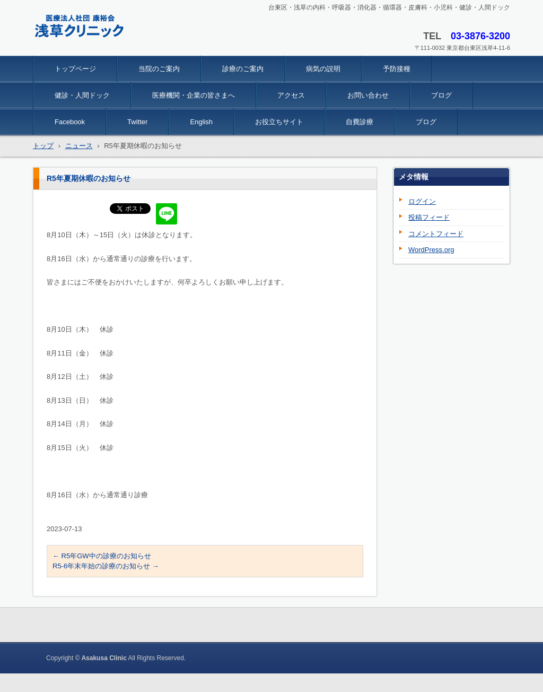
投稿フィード (429, 217)
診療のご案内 (243, 69)
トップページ (75, 69)
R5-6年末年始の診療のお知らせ (105, 566)
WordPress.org (431, 250)
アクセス (291, 95)
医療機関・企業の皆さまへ (193, 95)
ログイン (422, 201)
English (201, 122)
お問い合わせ (368, 95)
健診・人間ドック (82, 95)
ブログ (441, 95)
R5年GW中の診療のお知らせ (101, 556)
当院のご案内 (159, 69)
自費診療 (359, 122)
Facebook (70, 122)
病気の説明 (323, 69)
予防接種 (396, 69)
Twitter (137, 122)
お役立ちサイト (279, 122)
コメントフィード (435, 234)
